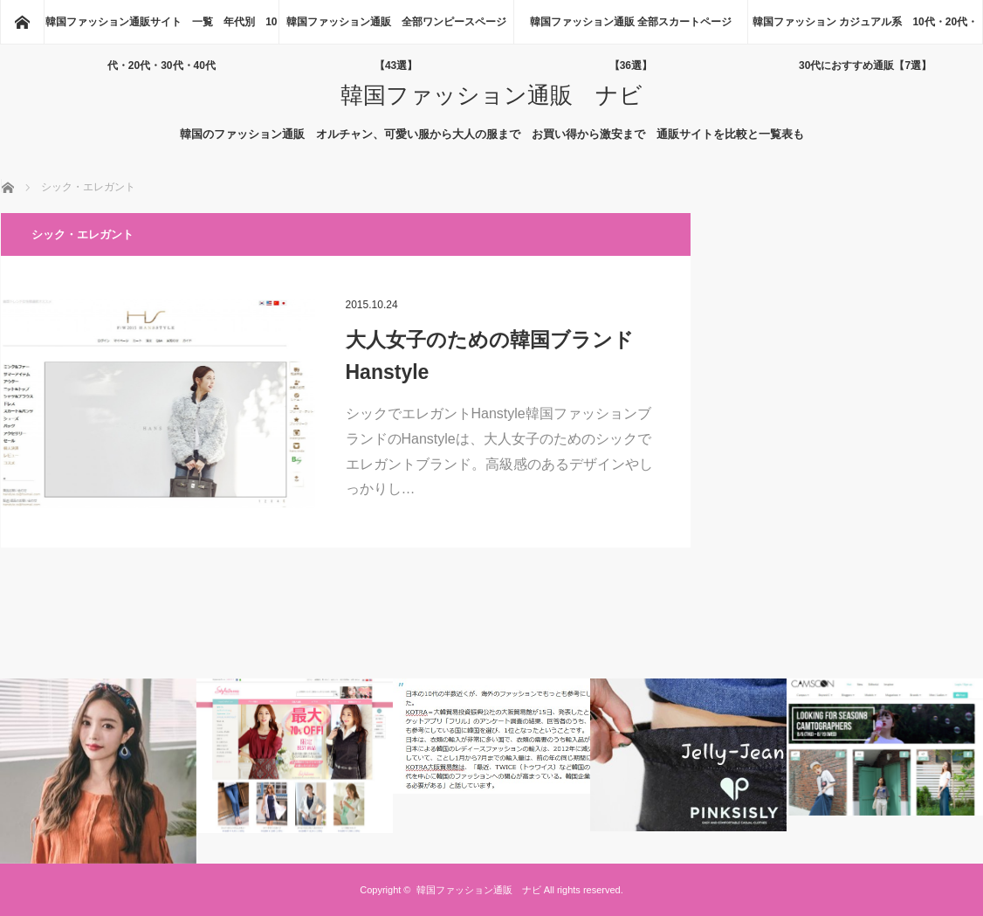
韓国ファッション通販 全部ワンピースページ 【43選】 (399, 30)
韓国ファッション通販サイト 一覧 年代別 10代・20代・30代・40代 (161, 30)
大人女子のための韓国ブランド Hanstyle (500, 355)
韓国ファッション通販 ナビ (491, 95)
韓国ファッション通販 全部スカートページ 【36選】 (636, 30)
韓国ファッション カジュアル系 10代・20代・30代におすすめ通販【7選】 (865, 30)
